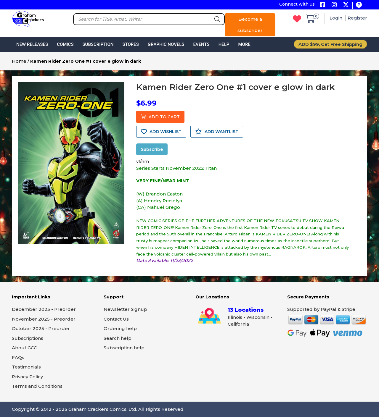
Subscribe (152, 149)
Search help (117, 338)
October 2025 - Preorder (41, 328)
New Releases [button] (32, 44)
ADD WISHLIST (161, 132)
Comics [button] (65, 44)
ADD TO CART (160, 116)
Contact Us (116, 319)
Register (357, 18)
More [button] (244, 44)
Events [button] (201, 44)
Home (19, 61)
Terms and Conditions (37, 386)
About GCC (24, 347)
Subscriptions (27, 338)
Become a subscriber (250, 24)
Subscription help (124, 347)
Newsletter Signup (125, 309)
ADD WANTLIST (216, 132)
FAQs (18, 357)
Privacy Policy (27, 376)
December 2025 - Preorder (44, 309)
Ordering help (120, 328)
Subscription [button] (98, 44)
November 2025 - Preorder (44, 319)
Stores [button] (130, 44)
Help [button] (224, 44)
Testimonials (26, 367)
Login (336, 18)
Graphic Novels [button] (166, 44)
